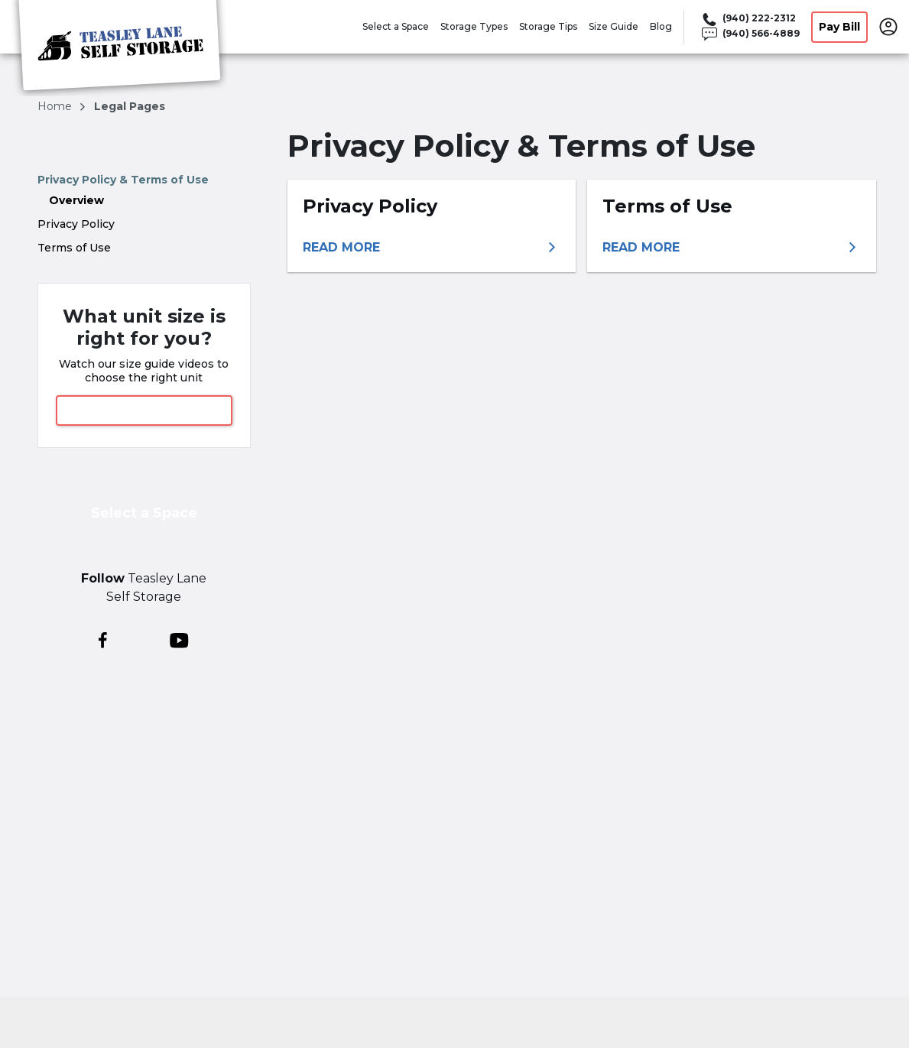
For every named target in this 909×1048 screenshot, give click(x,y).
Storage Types (474, 26)
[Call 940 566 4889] (750, 34)
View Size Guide (143, 410)
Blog (661, 26)
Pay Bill (839, 27)
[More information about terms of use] (731, 247)
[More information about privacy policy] (431, 247)
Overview (76, 200)
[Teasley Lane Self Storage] (119, 48)
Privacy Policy (76, 224)
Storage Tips (548, 26)
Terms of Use (74, 248)
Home (56, 106)
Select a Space (395, 26)
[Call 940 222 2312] (750, 19)
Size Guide (613, 26)
